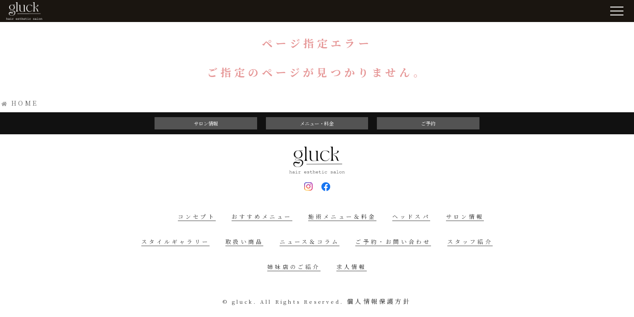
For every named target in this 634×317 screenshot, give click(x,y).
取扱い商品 (244, 241)
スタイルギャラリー (175, 241)
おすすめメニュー (262, 216)
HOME (24, 103)
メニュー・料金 (317, 123)
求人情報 (351, 266)
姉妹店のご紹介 (293, 266)
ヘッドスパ (411, 216)
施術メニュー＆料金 (342, 216)
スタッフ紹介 (470, 241)
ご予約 (428, 123)
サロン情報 (206, 123)
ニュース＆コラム (310, 241)
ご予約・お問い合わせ (393, 241)
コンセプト (197, 216)
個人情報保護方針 (379, 301)
